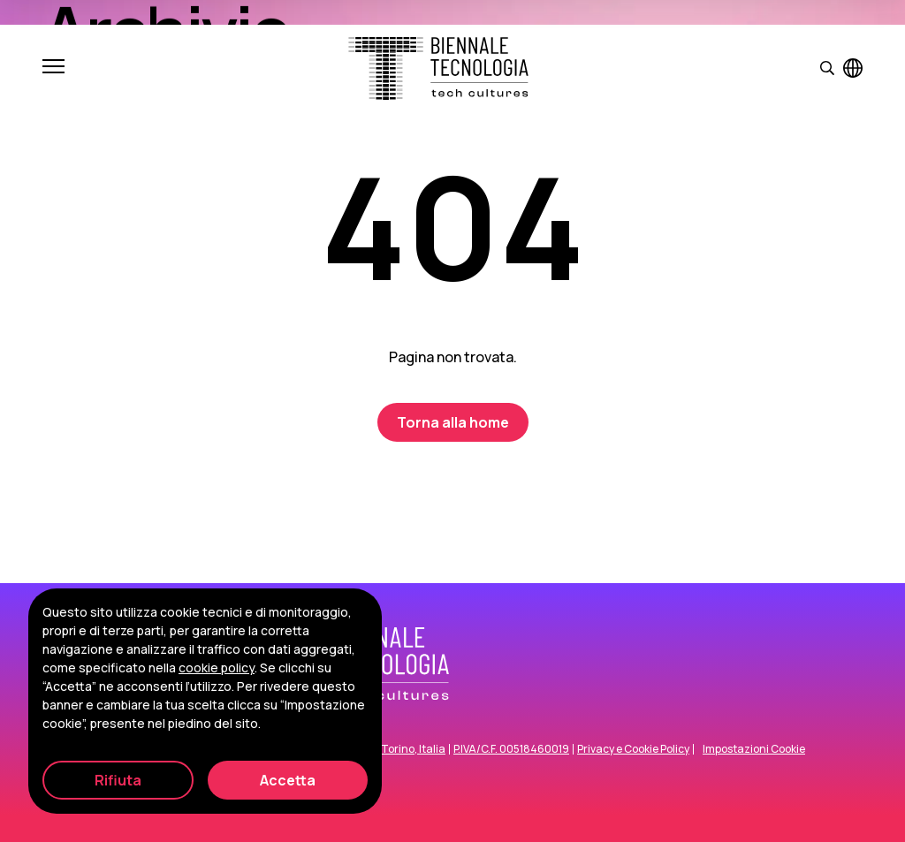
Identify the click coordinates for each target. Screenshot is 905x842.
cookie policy (217, 667)
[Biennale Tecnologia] (438, 68)
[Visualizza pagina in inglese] (853, 68)
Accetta (288, 780)
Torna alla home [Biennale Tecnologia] (453, 422)
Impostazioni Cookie (754, 749)
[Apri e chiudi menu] (53, 68)
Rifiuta (118, 780)
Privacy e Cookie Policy (633, 749)
